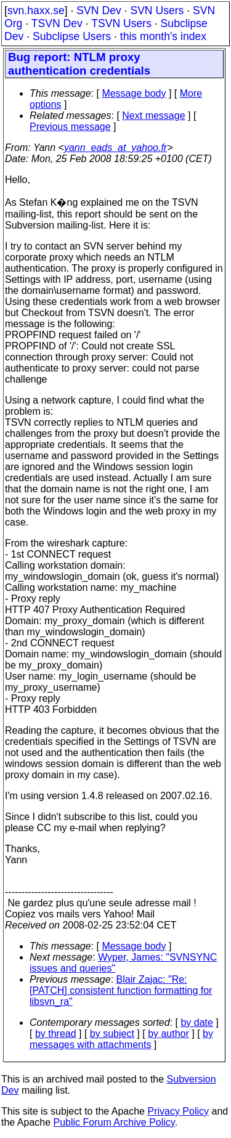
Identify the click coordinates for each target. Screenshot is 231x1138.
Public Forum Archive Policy (114, 1122)
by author (168, 1033)
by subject (112, 1033)
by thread (55, 1033)
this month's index (163, 36)
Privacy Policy (178, 1111)
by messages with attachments (121, 1039)
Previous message (70, 126)
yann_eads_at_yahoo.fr (115, 147)
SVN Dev (98, 10)
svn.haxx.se (36, 10)
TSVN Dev (57, 23)
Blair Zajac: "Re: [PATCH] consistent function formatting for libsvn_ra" (121, 990)
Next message (153, 115)
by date (196, 1022)
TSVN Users (121, 23)
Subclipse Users (72, 36)
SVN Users (157, 10)
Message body (134, 93)
